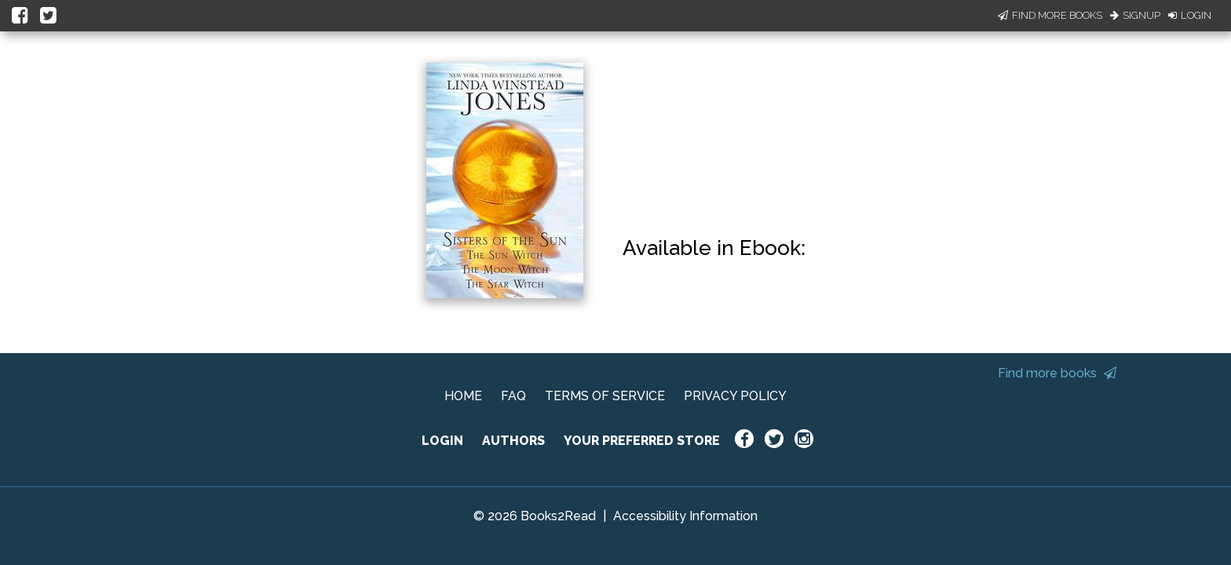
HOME (463, 395)
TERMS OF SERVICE (605, 395)
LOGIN (442, 440)
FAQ (513, 395)
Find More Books (1050, 15)
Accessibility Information (685, 515)
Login (1189, 15)
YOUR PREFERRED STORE (642, 440)
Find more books (1057, 373)
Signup (1135, 15)
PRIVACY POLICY (735, 395)
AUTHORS (513, 440)
